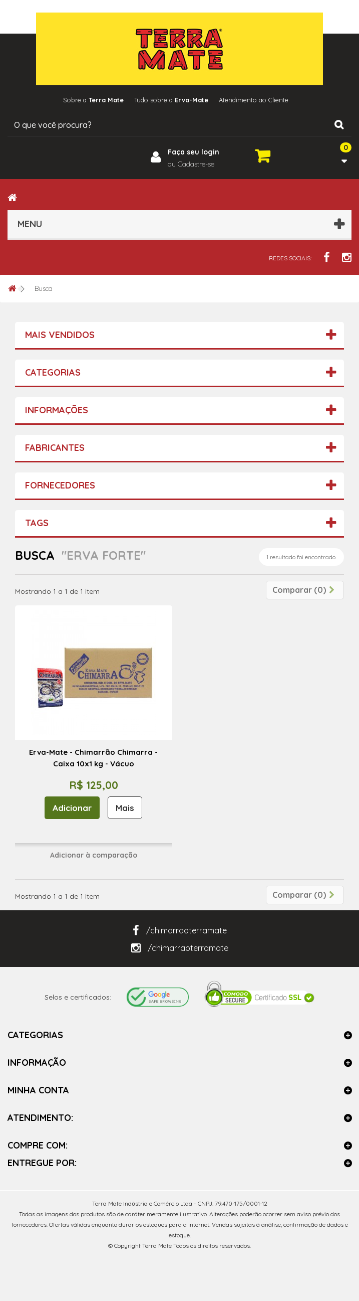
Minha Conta (38, 1090)
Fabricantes (55, 447)
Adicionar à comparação (93, 855)
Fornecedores (60, 485)
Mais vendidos (60, 335)
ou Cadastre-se (191, 164)
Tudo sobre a (171, 100)
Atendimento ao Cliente (258, 100)
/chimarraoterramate (180, 930)
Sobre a (89, 100)
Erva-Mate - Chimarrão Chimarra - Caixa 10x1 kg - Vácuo (93, 757)
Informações (56, 410)
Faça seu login (193, 151)
